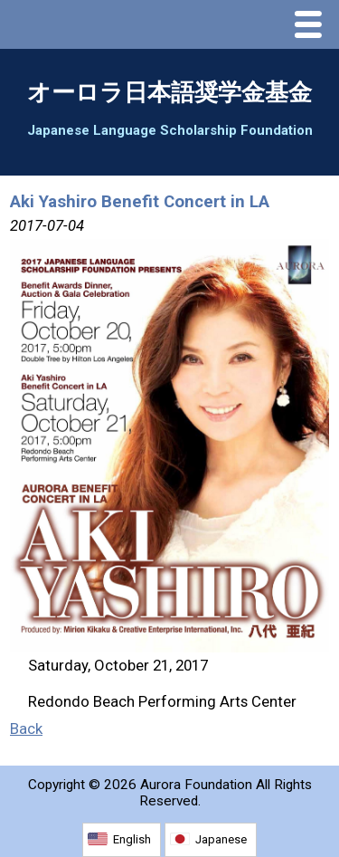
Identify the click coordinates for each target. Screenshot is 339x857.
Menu (313, 26)
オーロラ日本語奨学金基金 (169, 92)
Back (26, 728)
